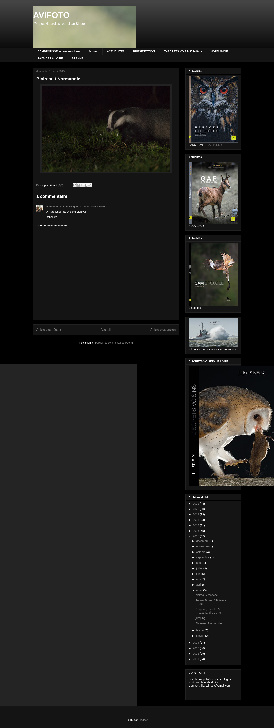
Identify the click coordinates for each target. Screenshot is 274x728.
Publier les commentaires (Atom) (114, 342)
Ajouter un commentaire (53, 225)
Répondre (51, 216)
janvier (200, 635)
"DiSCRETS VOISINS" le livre (182, 51)
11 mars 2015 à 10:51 (92, 206)
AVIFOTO (51, 15)
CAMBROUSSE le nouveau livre (59, 51)
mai (198, 579)
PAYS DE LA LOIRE (50, 58)
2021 (196, 503)
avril (199, 584)
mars (199, 590)
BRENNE (77, 58)
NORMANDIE (219, 51)
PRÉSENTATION (144, 51)
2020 (196, 509)
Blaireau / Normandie (208, 623)
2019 (196, 514)
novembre (202, 546)
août (199, 562)
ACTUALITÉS (116, 51)
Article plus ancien (163, 329)
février (200, 630)
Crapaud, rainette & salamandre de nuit (208, 611)
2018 (196, 519)
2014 (196, 642)
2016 (196, 530)
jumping (200, 618)
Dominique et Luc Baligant (62, 206)
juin (198, 573)
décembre (202, 541)
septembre (203, 557)
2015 (196, 536)
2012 (196, 653)
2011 (196, 659)
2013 (196, 648)
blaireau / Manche (206, 595)
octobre (201, 552)
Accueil (93, 51)
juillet (199, 568)
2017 (196, 525)
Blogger (143, 719)
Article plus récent (48, 329)
